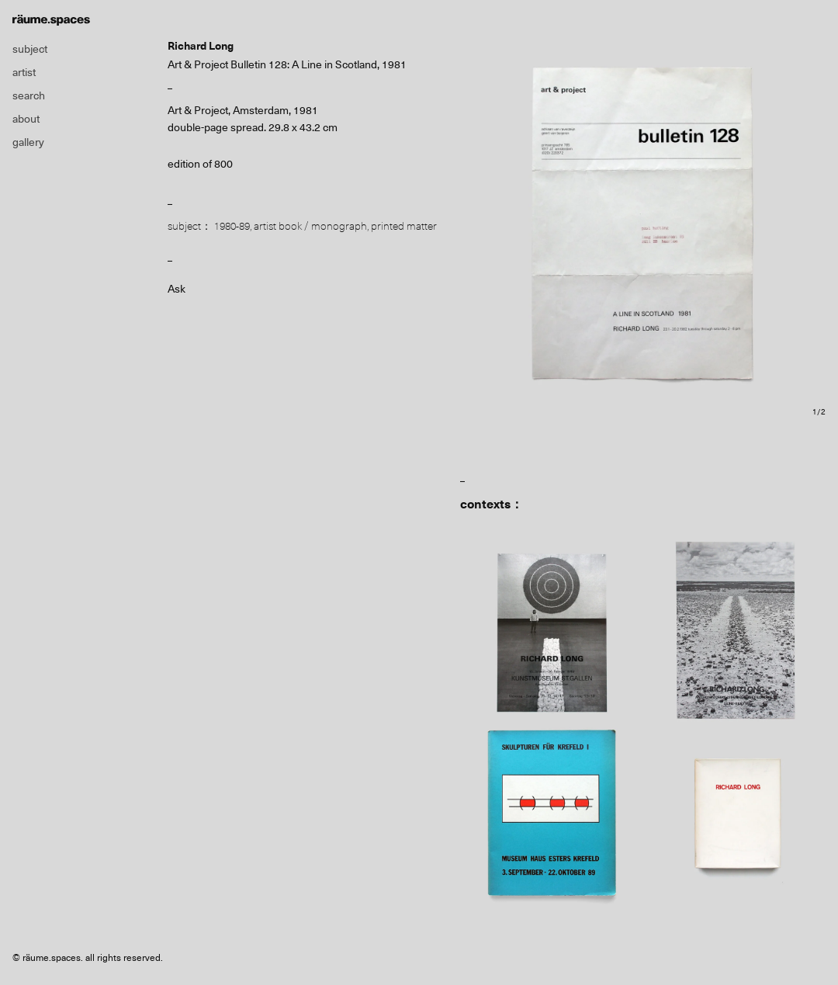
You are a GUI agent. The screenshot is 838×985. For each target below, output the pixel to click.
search (28, 95)
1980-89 (232, 226)
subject (29, 49)
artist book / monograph (310, 226)
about (26, 119)
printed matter (404, 226)
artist (24, 72)
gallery (28, 142)
